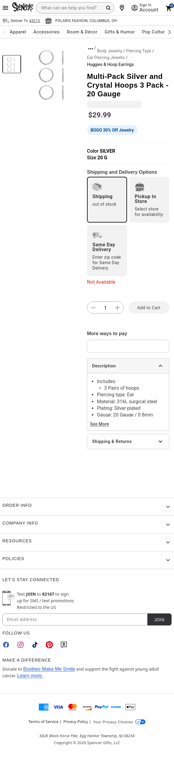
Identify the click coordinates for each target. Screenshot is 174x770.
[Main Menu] (5, 7)
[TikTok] (35, 645)
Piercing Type (138, 50)
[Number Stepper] (105, 308)
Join (159, 619)
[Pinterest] (49, 645)
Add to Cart (148, 307)
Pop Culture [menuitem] (154, 32)
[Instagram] (20, 645)
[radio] (107, 200)
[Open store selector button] (81, 20)
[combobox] (75, 7)
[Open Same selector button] (21, 20)
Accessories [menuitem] (46, 32)
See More (99, 424)
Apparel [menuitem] (18, 32)
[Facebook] (6, 645)
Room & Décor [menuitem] (82, 32)
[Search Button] (108, 7)
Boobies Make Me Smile (49, 669)
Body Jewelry (109, 50)
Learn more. (30, 675)
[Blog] (63, 645)
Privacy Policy (75, 721)
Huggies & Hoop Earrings (110, 64)
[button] (54, 73)
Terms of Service (44, 721)
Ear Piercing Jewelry (106, 57)
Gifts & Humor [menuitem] (119, 32)
